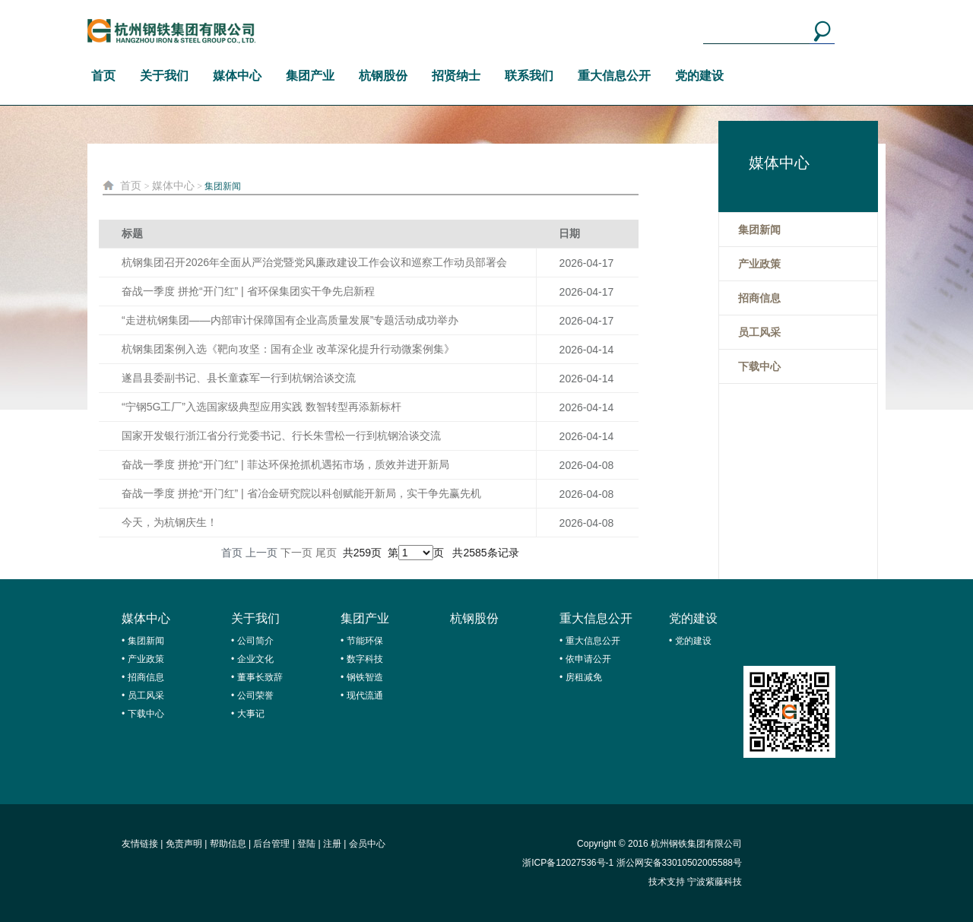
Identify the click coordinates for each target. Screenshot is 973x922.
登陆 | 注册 (319, 843)
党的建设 (699, 75)
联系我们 (529, 75)
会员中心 (367, 843)
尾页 (326, 553)
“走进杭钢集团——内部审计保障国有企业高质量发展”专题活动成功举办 (290, 320)
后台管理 (271, 843)
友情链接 (140, 843)
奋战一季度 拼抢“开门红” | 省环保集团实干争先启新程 (248, 291)
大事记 (251, 713)
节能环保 (365, 640)
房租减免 (584, 677)
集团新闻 (222, 186)
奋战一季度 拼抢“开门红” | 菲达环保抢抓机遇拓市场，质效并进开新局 (285, 464)
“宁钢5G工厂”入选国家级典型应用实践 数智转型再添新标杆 (261, 407)
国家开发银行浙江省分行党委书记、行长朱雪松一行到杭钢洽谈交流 (281, 435)
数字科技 (365, 659)
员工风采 (146, 695)
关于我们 (164, 75)
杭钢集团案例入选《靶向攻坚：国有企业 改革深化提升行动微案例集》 (288, 349)
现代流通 (365, 695)
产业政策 (146, 659)
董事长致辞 (260, 677)
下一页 (296, 553)
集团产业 (310, 75)
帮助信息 (228, 843)
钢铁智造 (365, 677)
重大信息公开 (614, 75)
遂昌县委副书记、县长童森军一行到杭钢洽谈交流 (239, 378)
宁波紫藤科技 (714, 881)
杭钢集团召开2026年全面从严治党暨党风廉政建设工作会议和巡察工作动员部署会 (314, 262)
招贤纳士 (456, 75)
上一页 (261, 553)
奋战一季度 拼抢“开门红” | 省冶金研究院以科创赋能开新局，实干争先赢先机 (301, 493)
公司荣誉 (255, 695)
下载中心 (146, 713)
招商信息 (146, 677)
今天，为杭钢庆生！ (169, 522)
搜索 (822, 31)
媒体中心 (237, 75)
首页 (103, 75)
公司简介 (255, 640)
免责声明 (184, 843)
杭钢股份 (383, 75)
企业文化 (255, 659)
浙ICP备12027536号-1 (567, 862)
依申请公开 (588, 659)
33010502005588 (697, 862)
